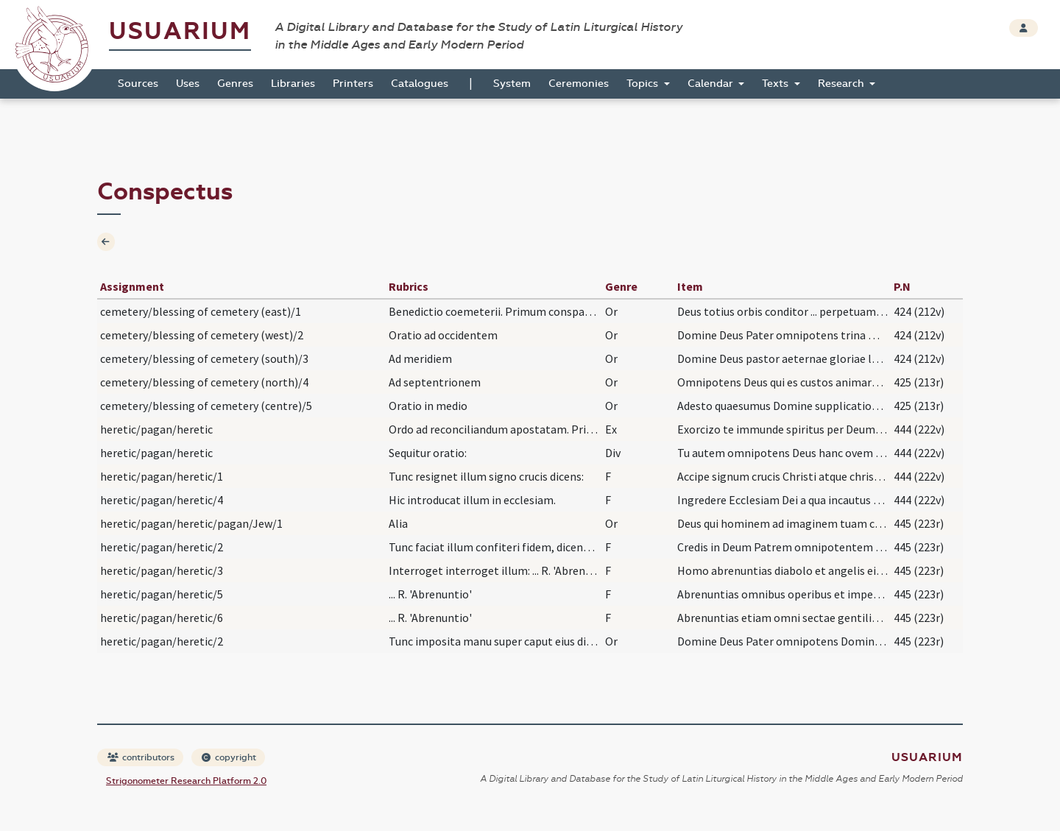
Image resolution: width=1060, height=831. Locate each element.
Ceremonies (578, 83)
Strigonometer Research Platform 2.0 (186, 781)
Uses (187, 83)
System (512, 83)
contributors (140, 757)
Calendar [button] (712, 83)
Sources (138, 83)
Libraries (293, 83)
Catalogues (419, 83)
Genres (235, 83)
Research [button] (842, 83)
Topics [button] (643, 83)
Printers (353, 83)
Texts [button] (776, 83)
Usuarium (180, 31)
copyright (229, 757)
